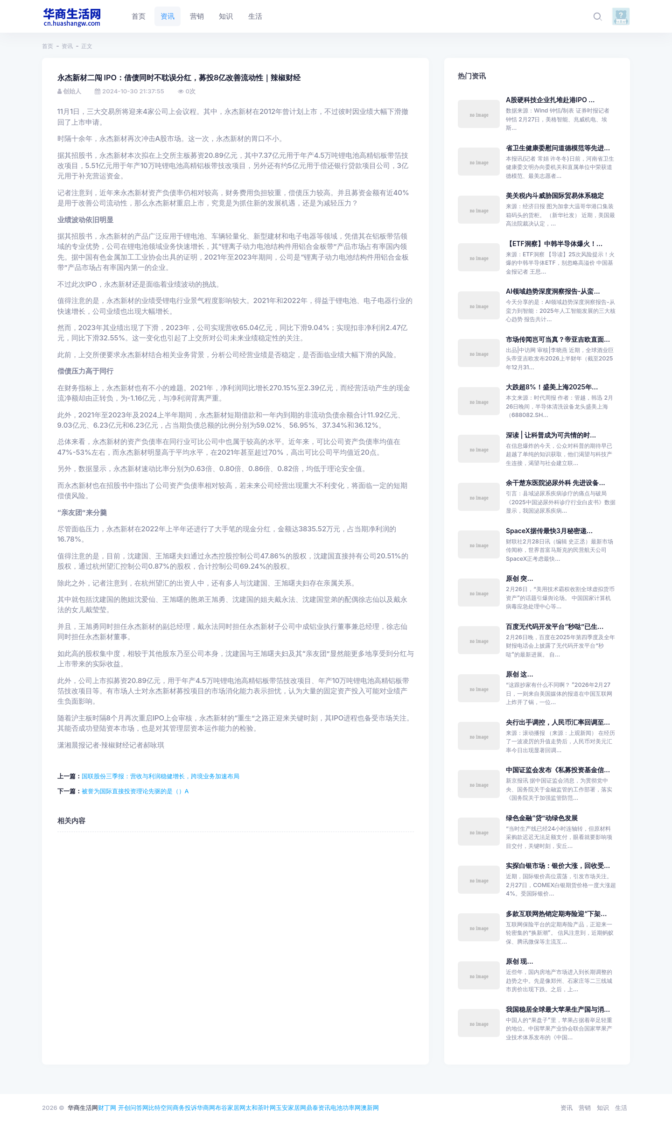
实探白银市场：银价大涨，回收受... (558, 865)
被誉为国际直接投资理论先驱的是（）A (135, 791)
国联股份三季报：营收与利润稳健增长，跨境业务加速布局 (160, 776)
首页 (47, 45)
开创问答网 (133, 1107)
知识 (603, 1107)
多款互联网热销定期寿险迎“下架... (556, 913)
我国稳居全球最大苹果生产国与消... (558, 1009)
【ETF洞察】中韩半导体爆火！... (554, 243)
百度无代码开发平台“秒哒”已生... (554, 626)
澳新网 (370, 1107)
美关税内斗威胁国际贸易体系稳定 (555, 195)
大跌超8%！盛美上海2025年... (552, 387)
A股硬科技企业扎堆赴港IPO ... (550, 100)
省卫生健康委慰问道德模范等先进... (558, 148)
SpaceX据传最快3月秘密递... (549, 531)
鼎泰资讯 (318, 1107)
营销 (585, 1107)
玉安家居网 (291, 1107)
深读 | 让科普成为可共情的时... (551, 435)
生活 (621, 1107)
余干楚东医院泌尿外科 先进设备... (555, 483)
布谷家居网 (230, 1107)
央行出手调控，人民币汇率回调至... (558, 722)
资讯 (67, 45)
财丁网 (107, 1107)
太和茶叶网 (260, 1107)
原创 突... (519, 578)
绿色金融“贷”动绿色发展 (542, 818)
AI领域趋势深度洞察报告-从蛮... (553, 291)
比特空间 (160, 1107)
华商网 (206, 1107)
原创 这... (519, 674)
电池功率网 (345, 1107)
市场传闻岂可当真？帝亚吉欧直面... (558, 339)
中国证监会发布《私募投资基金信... (558, 770)
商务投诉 (185, 1107)
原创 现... (519, 961)
